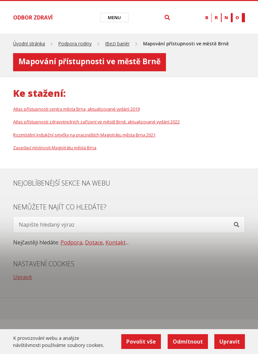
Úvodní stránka (29, 43)
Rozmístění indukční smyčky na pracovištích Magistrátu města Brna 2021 (84, 135)
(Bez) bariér (117, 43)
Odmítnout (187, 341)
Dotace (94, 242)
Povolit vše (141, 341)
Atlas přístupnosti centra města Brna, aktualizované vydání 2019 (76, 109)
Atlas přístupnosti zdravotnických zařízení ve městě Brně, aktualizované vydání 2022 (96, 122)
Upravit (22, 277)
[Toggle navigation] (114, 17)
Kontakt (115, 242)
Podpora (71, 242)
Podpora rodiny (75, 43)
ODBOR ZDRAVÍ (33, 17)
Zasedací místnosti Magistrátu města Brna (54, 148)
